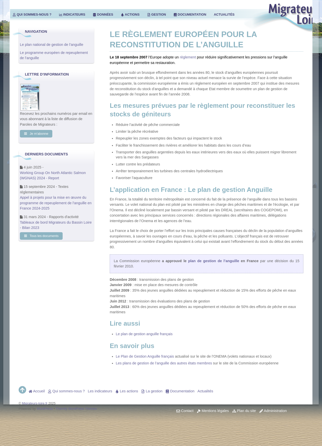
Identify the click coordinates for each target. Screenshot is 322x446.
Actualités (224, 14)
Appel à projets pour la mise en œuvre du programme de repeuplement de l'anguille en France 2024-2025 (56, 203)
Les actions (126, 391)
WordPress (45, 408)
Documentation (190, 14)
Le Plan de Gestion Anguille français (145, 356)
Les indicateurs (100, 391)
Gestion (156, 14)
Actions (130, 14)
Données (103, 14)
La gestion (152, 391)
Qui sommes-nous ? (32, 14)
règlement (188, 57)
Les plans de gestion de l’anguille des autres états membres (164, 363)
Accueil (37, 391)
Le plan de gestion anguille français (144, 334)
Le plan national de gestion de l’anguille (51, 45)
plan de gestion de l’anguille (213, 261)
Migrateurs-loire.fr (35, 403)
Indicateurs (72, 14)
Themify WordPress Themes (76, 408)
